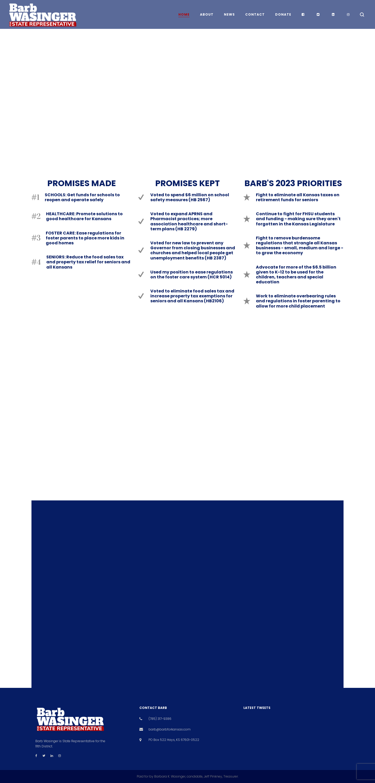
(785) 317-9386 (159, 718)
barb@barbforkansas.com (169, 729)
